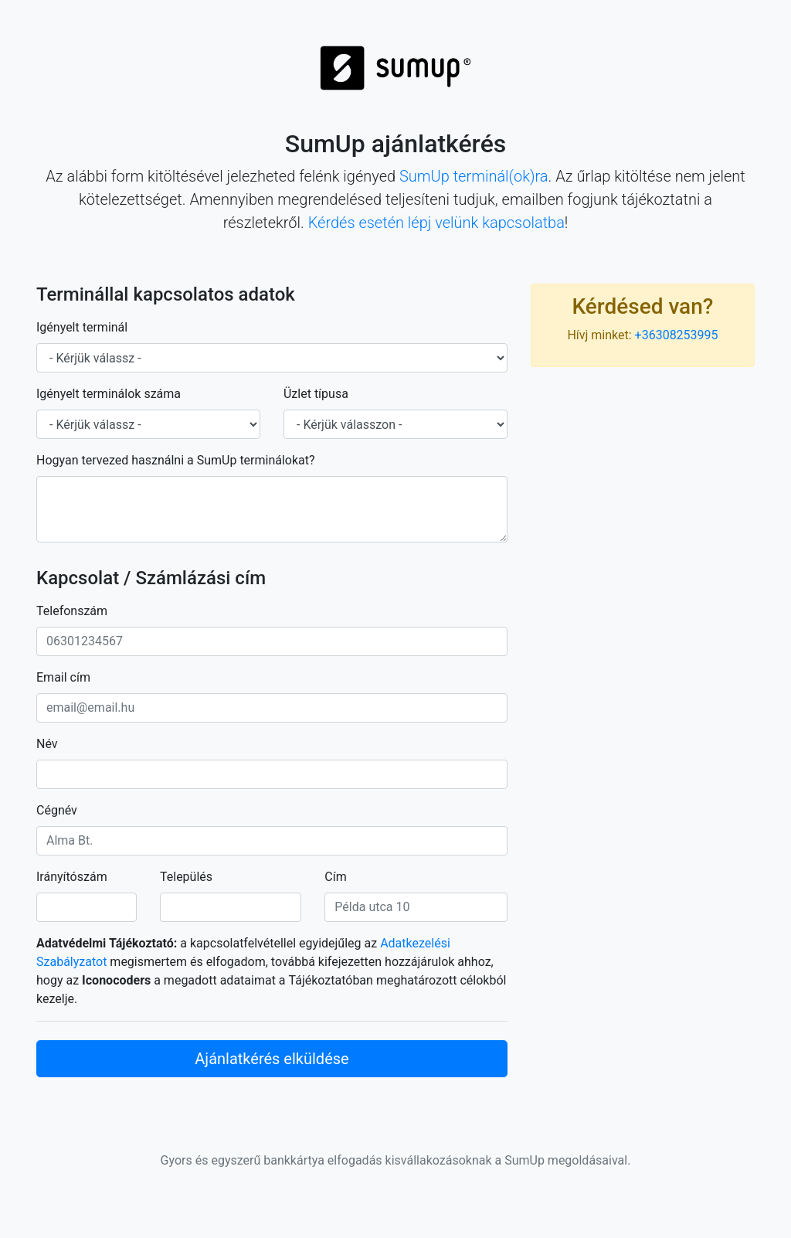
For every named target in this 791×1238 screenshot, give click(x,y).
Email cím (63, 677)
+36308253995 (676, 335)
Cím (335, 876)
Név (47, 743)
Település (186, 876)
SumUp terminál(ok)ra (473, 176)
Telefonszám (71, 611)
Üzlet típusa (315, 393)
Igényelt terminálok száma (108, 393)
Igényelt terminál (81, 327)
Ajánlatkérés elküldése (271, 1058)
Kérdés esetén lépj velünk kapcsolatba (436, 222)
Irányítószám (71, 876)
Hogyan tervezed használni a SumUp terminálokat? (175, 460)
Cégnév (56, 810)
